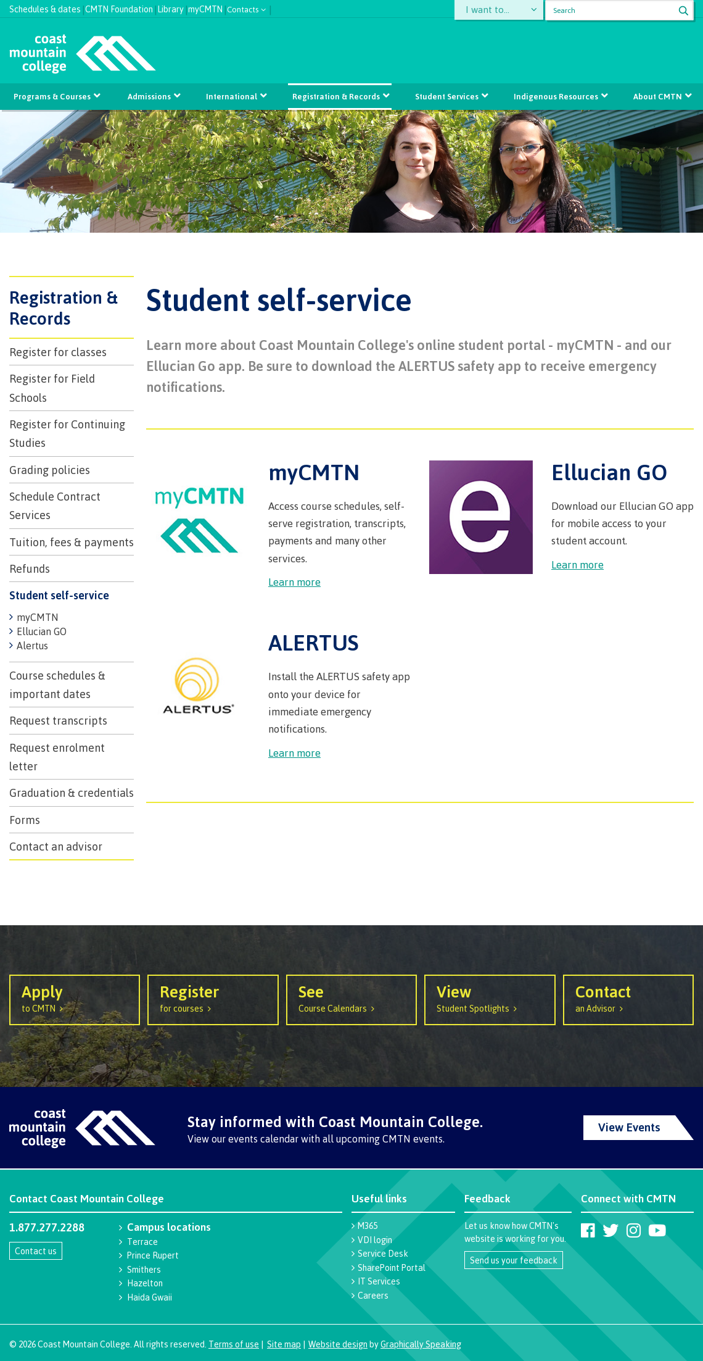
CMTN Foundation (119, 8)
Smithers (144, 1269)
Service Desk (383, 1253)
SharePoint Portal (392, 1267)
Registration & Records (336, 96)
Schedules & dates (45, 8)
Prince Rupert (153, 1255)
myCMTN (205, 8)
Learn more (294, 581)
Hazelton (145, 1283)
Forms (24, 819)
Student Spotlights (490, 997)
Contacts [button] (243, 8)
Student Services (447, 96)
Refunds (29, 568)
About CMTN (657, 96)
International (231, 96)
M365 (367, 1225)
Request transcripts (58, 720)
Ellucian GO (42, 631)
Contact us (36, 1251)
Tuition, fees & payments (71, 542)
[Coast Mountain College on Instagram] (634, 1230)
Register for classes (58, 352)
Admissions (149, 96)
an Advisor (628, 997)
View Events (629, 1127)
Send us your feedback (513, 1260)
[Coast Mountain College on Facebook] (588, 1230)
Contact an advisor (55, 846)
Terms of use (233, 1344)
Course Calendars (351, 997)
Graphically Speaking (420, 1344)
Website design (338, 1344)
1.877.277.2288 (46, 1227)
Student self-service (59, 595)
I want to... (490, 10)
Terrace (142, 1241)
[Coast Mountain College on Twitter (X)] (610, 1230)
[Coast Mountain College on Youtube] (657, 1230)
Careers (373, 1295)
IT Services (379, 1281)
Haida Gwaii (149, 1297)
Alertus (32, 645)
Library (170, 8)
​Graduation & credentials (71, 792)
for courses (213, 997)
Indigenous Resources (556, 96)
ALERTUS (313, 642)
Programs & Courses (52, 96)
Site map (284, 1344)
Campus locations (169, 1226)
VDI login (375, 1239)
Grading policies (49, 470)
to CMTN (75, 997)
